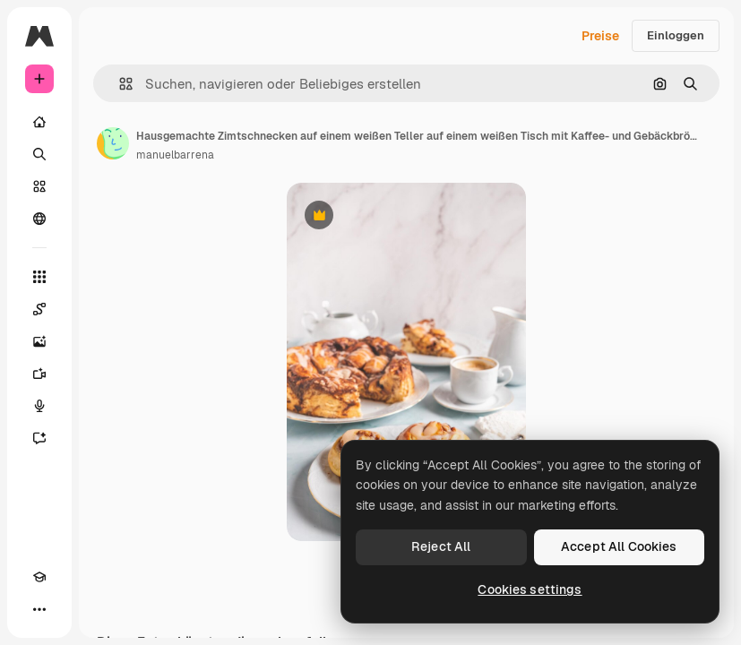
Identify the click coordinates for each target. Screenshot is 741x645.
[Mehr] (39, 609)
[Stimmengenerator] (39, 405)
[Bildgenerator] (39, 341)
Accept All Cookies (619, 546)
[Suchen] (39, 154)
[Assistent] (39, 438)
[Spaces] (39, 309)
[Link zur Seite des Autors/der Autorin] (113, 143)
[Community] (39, 218)
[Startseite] (39, 122)
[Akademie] (39, 577)
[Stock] (39, 186)
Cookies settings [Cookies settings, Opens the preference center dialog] (530, 589)
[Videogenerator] (39, 373)
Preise (600, 36)
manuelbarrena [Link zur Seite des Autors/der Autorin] (175, 155)
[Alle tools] (39, 276)
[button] (118, 83)
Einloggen (675, 35)
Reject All (440, 546)
